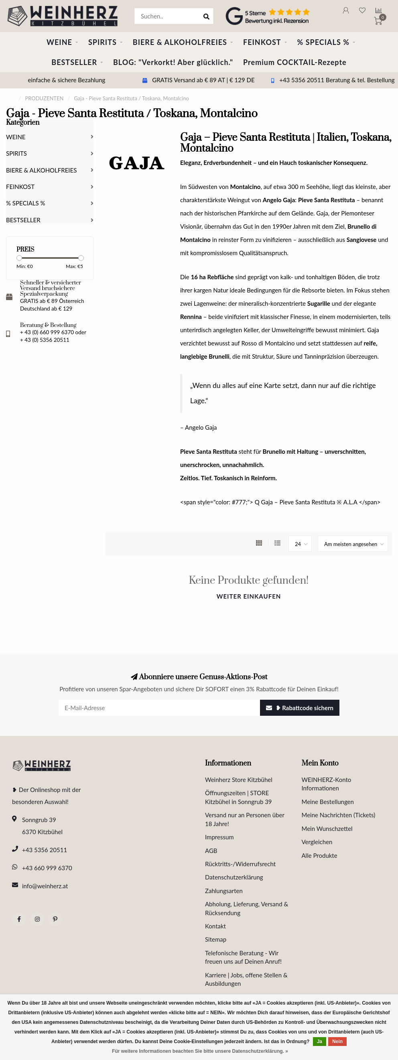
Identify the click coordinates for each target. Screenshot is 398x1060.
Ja (319, 1041)
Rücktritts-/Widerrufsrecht (240, 863)
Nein (337, 1041)
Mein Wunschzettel (327, 828)
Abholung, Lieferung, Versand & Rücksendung (246, 908)
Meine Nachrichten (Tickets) (339, 814)
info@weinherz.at (45, 885)
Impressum (219, 837)
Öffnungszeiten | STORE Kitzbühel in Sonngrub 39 (238, 797)
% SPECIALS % (323, 42)
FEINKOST (262, 42)
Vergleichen (317, 841)
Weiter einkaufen (249, 596)
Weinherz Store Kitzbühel (238, 779)
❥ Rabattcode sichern (299, 707)
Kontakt (215, 926)
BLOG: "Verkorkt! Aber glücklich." (173, 62)
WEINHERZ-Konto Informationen (326, 784)
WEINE (59, 42)
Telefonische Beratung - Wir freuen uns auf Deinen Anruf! (243, 957)
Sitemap (215, 939)
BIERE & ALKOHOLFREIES (180, 42)
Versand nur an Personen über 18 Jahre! (244, 819)
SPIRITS (102, 42)
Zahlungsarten (224, 890)
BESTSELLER (74, 62)
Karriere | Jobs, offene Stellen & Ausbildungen (246, 979)
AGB (211, 850)
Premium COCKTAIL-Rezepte (295, 62)
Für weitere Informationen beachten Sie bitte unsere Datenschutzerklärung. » (200, 1051)
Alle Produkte (319, 855)
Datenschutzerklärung (234, 877)
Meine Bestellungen (328, 801)
